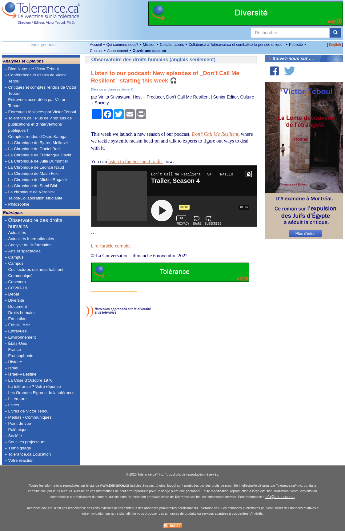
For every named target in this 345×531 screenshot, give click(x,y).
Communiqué (20, 275)
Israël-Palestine (22, 374)
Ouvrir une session (149, 51)
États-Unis (17, 343)
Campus (16, 257)
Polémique (18, 429)
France (14, 349)
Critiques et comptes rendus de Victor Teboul (42, 90)
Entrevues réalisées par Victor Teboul (42, 112)
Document (17, 306)
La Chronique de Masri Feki (33, 173)
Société (15, 435)
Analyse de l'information (30, 245)
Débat (13, 294)
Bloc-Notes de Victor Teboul (33, 68)
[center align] (335, 32)
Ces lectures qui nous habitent (35, 269)
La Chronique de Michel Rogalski (38, 179)
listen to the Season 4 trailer (135, 161)
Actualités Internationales (31, 238)
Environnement (22, 337)
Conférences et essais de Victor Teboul (37, 78)
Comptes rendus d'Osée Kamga (37, 136)
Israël (13, 368)
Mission (149, 44)
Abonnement (117, 51)
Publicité (296, 44)
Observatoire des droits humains (35, 223)
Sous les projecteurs (27, 442)
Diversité (16, 300)
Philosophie (19, 204)
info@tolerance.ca (280, 497)
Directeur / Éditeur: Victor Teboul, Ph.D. (46, 22)
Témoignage (19, 448)
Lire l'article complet (111, 245)
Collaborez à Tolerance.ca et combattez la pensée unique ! (236, 44)
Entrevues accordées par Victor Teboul (37, 102)
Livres (13, 405)
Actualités (17, 232)
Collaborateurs (172, 44)
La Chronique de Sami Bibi (32, 185)
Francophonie (21, 355)
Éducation (17, 318)
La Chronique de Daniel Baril (34, 149)
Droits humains (22, 312)
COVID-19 (17, 288)
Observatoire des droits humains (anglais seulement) (153, 59)
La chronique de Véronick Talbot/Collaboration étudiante (35, 195)
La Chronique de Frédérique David (39, 155)
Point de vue (19, 423)
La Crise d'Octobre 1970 (30, 380)
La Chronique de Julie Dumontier (38, 161)
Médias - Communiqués (30, 417)
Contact (96, 51)
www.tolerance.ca (114, 485)
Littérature (17, 398)
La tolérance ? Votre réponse (34, 386)
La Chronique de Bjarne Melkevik (38, 142)
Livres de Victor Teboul (29, 411)
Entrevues (17, 331)
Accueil (96, 44)
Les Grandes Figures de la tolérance (41, 392)
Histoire (15, 362)
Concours (17, 282)
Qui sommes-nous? (122, 44)
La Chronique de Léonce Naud (36, 167)
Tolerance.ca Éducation (29, 454)
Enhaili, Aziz (19, 325)
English (335, 44)
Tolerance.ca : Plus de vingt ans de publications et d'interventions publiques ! (40, 124)
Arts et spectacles (24, 251)
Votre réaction (21, 460)
